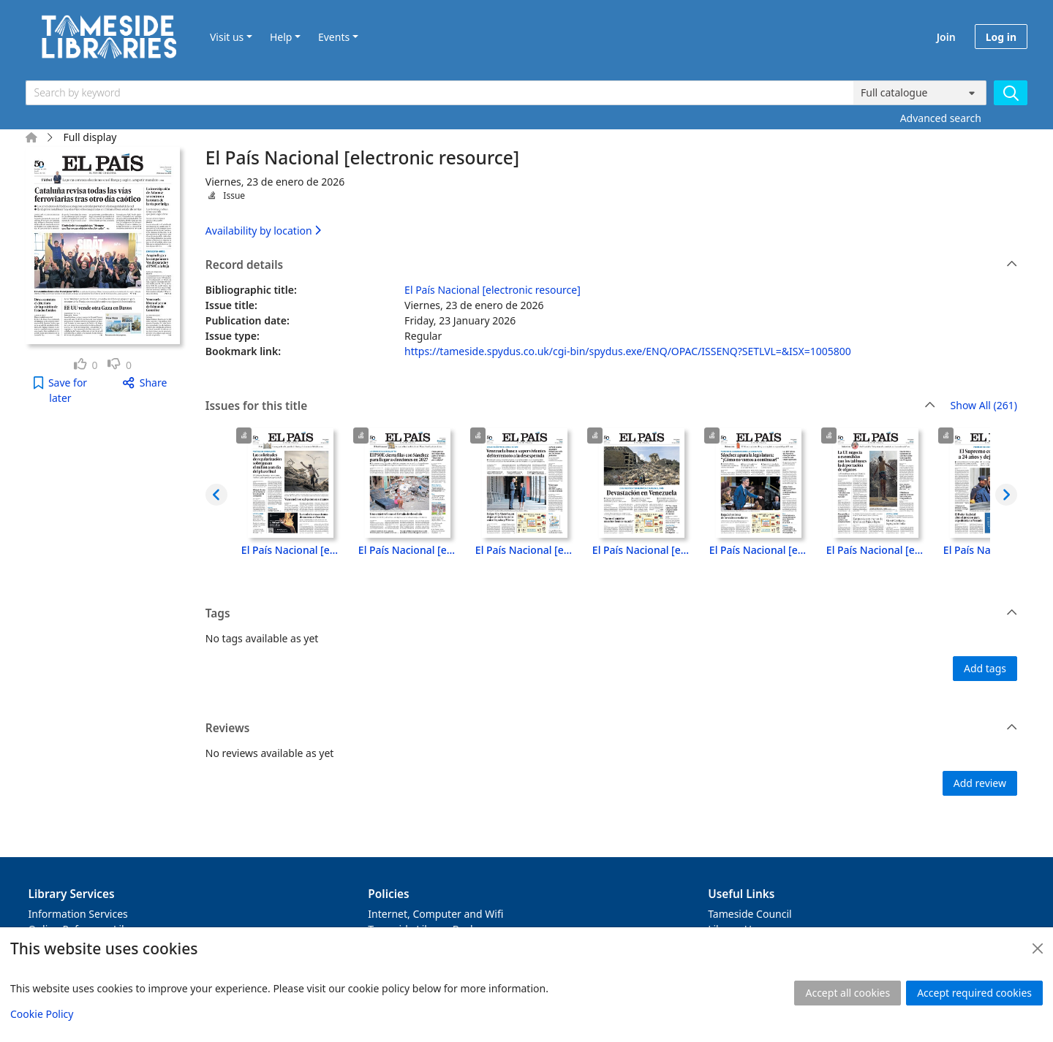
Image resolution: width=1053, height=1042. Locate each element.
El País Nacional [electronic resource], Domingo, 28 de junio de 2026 (408, 550)
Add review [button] (980, 783)
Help (281, 37)
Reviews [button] (611, 728)
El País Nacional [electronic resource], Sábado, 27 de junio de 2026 (525, 550)
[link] (86, 365)
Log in (1001, 37)
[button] (60, 390)
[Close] (1037, 948)
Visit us (227, 37)
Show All (984, 406)
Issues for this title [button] (570, 406)
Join (946, 37)
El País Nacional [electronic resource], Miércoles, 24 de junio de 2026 (876, 550)
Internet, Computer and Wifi (435, 914)
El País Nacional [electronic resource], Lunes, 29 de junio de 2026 (291, 550)
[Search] (1010, 92)
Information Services (78, 914)
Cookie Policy (41, 1014)
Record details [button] (611, 265)
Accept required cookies (974, 993)
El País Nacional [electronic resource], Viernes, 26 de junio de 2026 (642, 550)
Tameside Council (750, 914)
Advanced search (940, 118)
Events (334, 37)
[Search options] (919, 92)
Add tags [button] (985, 668)
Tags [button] (611, 613)
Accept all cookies (847, 993)
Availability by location (263, 230)
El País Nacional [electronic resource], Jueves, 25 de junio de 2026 (759, 550)
